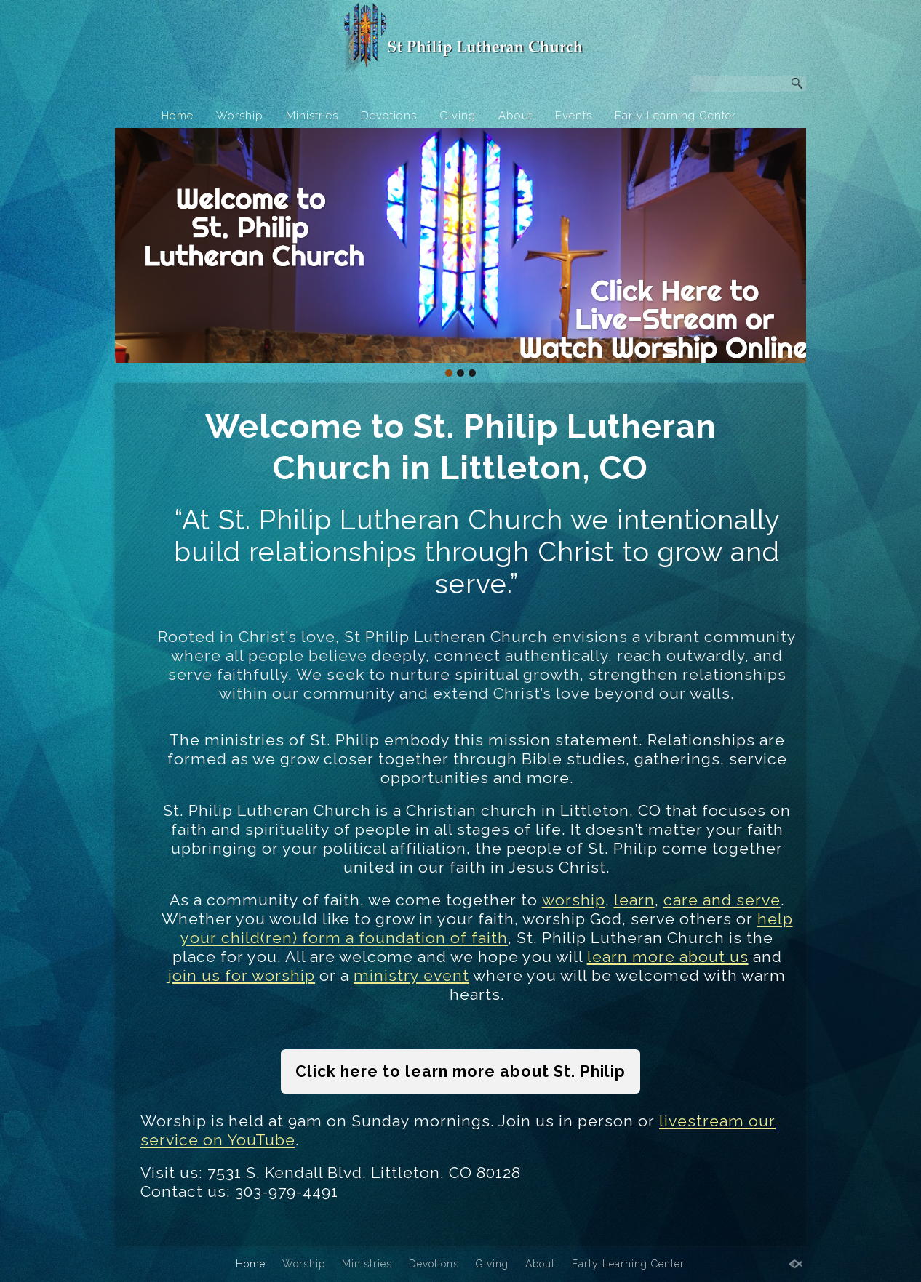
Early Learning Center (675, 115)
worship (573, 900)
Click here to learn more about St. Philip (460, 1071)
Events (573, 115)
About (515, 115)
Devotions (389, 115)
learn (634, 900)
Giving (457, 115)
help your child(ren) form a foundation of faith (486, 928)
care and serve (722, 900)
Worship (239, 115)
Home (178, 115)
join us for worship (241, 975)
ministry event (411, 975)
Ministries (312, 115)
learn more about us (668, 957)
